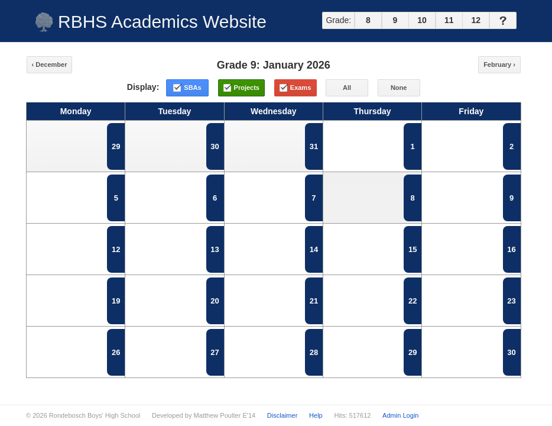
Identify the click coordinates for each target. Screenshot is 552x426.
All (347, 87)
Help (316, 415)
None (399, 87)
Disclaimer (282, 415)
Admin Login (400, 415)
